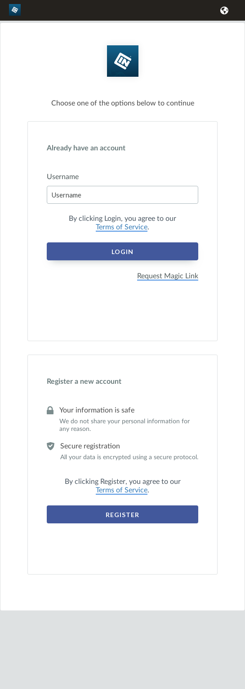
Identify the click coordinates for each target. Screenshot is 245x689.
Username (63, 176)
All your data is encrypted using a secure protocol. (129, 457)
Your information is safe (96, 410)
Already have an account (86, 148)
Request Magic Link (167, 276)
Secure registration (90, 446)
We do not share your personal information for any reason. (124, 425)
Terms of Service (121, 227)
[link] (15, 14)
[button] (222, 10)
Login (122, 251)
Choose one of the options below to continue (122, 103)
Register (122, 514)
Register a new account (84, 381)
